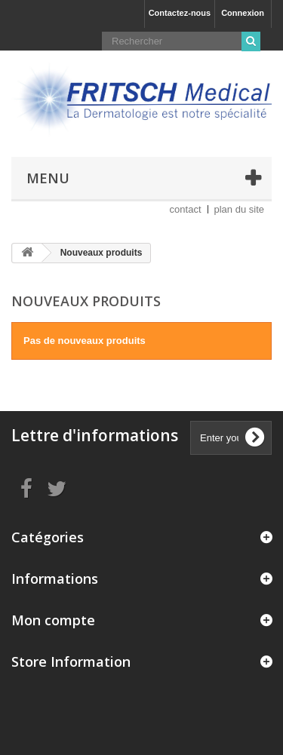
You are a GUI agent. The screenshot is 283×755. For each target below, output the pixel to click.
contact (185, 209)
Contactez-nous (180, 12)
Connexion (242, 12)
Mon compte (53, 620)
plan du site (239, 209)
